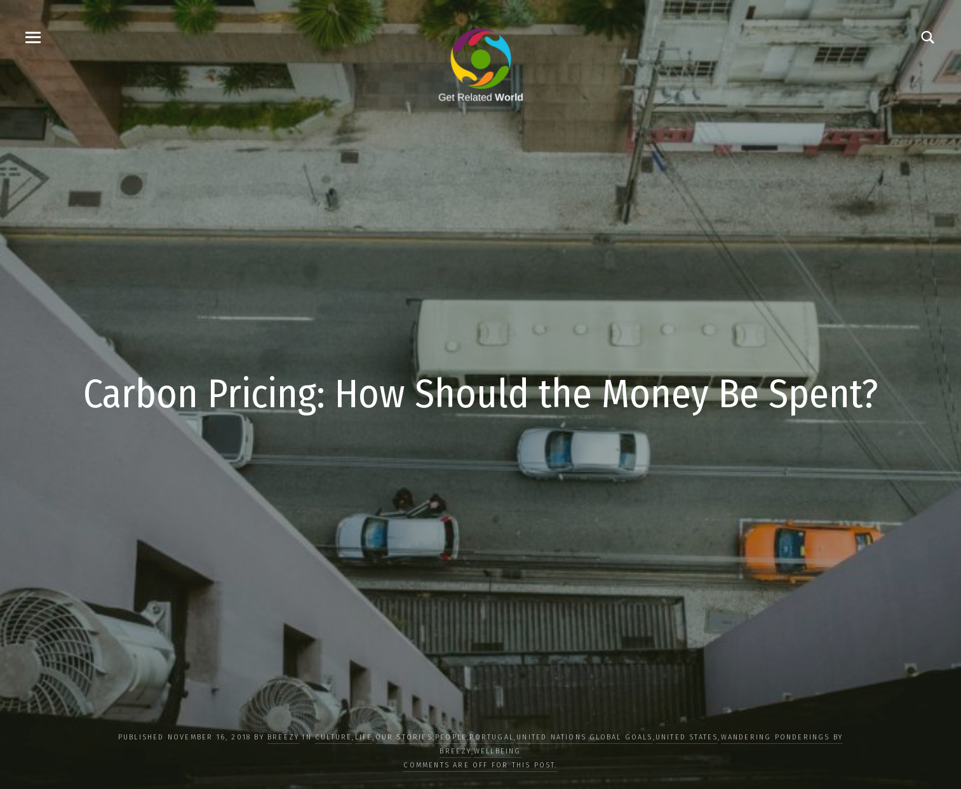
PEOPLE (451, 737)
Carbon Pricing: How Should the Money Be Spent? (480, 393)
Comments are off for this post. (480, 765)
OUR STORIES (404, 737)
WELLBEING (497, 751)
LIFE (364, 737)
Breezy (283, 737)
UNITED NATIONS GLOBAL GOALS (584, 737)
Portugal (491, 737)
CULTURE (333, 737)
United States (686, 737)
